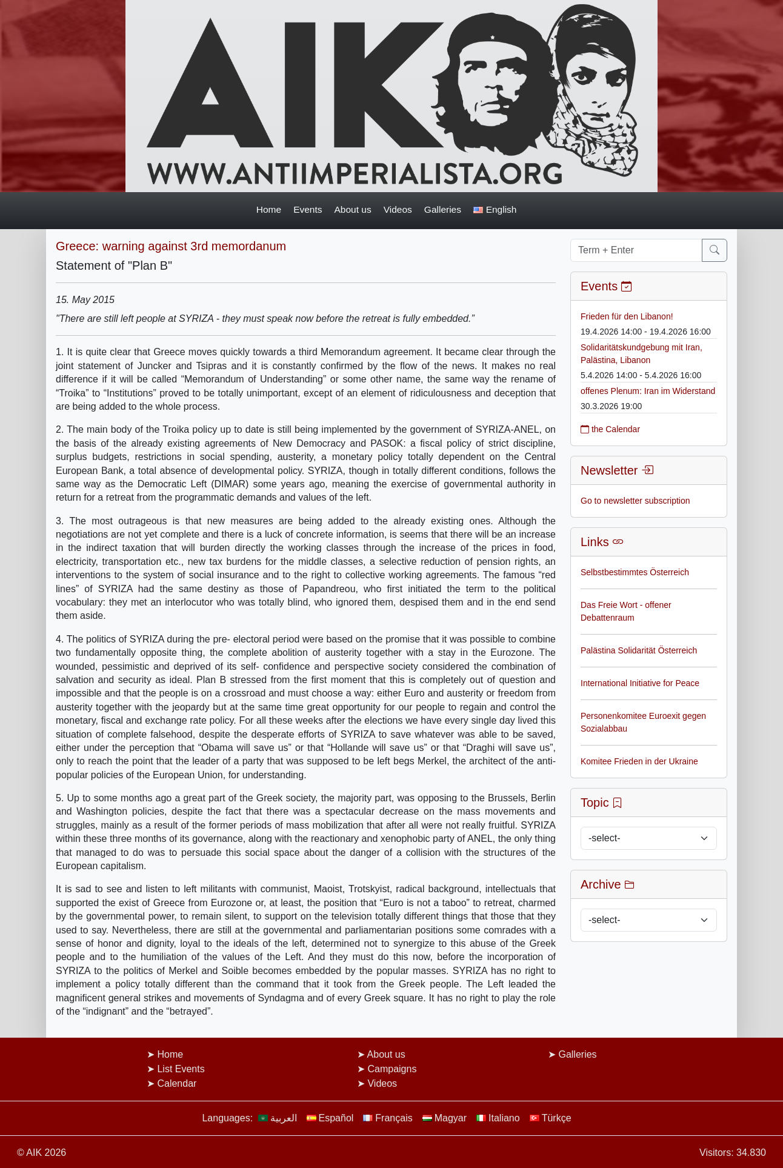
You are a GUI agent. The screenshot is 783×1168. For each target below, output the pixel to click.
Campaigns (391, 1069)
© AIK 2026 (41, 1152)
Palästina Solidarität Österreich (639, 650)
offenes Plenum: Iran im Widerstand (648, 391)
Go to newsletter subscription (635, 501)
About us (353, 209)
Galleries (442, 209)
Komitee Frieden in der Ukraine (639, 761)
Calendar (176, 1083)
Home (268, 209)
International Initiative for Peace (640, 683)
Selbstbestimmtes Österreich (635, 572)
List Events (180, 1069)
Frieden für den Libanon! (627, 316)
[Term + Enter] (636, 250)
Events (307, 209)
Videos (398, 209)
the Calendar (610, 429)
